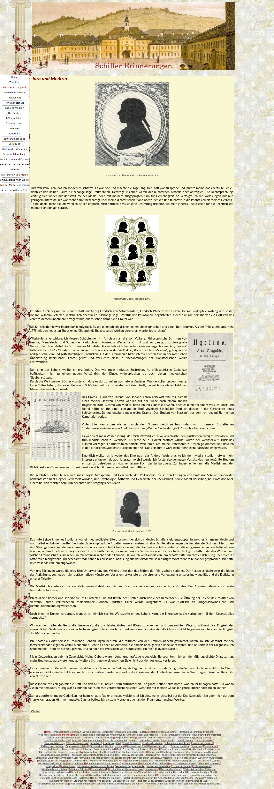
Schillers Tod (175, 783)
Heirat (112, 749)
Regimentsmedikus (98, 734)
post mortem (190, 783)
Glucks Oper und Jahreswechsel (105, 775)
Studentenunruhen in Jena (106, 754)
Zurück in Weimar (131, 743)
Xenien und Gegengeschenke (130, 766)
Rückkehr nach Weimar (52, 746)
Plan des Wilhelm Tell (206, 777)
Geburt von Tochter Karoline (85, 772)
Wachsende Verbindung (49, 763)
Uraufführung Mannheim (122, 734)
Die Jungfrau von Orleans (51, 775)
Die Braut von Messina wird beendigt (92, 780)
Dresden (76, 740)
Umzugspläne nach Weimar (55, 772)
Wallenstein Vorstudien (158, 766)
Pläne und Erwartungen (95, 749)
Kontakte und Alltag (159, 746)
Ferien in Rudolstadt (49, 749)
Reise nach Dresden (81, 754)
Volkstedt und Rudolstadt (177, 743)
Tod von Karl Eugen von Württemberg (203, 757)
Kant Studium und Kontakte (55, 754)
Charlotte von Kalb (146, 737)
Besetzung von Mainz (156, 754)
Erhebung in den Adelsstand (155, 777)
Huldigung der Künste (209, 783)
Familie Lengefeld (112, 743)
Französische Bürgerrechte (182, 754)
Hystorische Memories (148, 749)
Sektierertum (96, 746)
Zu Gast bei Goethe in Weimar (205, 760)
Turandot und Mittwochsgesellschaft (59, 777)
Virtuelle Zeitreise (91, 731)
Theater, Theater (130, 777)
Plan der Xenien (130, 763)
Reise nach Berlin (78, 783)
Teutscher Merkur (204, 740)
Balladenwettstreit (202, 766)
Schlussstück (151, 769)
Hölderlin (178, 757)
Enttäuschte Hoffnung (179, 734)
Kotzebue (84, 777)
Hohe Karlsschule (46, 734)
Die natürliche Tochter (124, 780)
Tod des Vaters (68, 766)
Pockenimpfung (180, 760)
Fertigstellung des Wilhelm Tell (53, 783)
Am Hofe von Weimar (61, 780)
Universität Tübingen (73, 763)
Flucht (163, 734)
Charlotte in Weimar (153, 743)
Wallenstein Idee (89, 752)
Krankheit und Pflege (110, 752)
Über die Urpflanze (136, 760)
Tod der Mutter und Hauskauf (105, 777)
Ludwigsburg (206, 731)
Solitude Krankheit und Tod (153, 763)
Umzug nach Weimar (135, 772)
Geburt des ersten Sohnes (144, 757)
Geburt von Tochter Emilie (102, 783)
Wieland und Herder (149, 740)
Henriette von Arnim (93, 740)
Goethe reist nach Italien (54, 769)
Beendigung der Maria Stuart (201, 772)
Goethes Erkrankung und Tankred (139, 775)
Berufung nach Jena (115, 746)
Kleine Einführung (72, 731)
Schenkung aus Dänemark (206, 752)
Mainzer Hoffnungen (71, 749)
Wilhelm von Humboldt (101, 760)
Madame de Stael (198, 780)
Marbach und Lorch (188, 731)
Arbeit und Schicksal (79, 769)
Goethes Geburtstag (55, 743)
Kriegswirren (52, 766)
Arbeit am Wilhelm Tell (176, 780)
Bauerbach (197, 734)
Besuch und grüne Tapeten (182, 763)
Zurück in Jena (56, 760)
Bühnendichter (212, 734)
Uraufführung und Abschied (204, 775)
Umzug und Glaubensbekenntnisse (53, 757)
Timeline (56, 731)
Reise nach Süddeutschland (103, 757)
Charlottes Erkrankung (112, 772)
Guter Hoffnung (80, 757)
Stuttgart (42, 760)
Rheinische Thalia (104, 737)
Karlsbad (167, 752)
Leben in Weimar (185, 740)
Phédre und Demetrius (156, 783)
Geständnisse (210, 746)
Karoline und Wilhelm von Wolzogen (95, 766)
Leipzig (198, 737)
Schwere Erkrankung (68, 752)
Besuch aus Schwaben (133, 754)
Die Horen (120, 760)
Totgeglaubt (155, 752)
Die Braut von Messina (182, 777)
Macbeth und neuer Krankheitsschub (166, 772)
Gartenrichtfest (98, 769)
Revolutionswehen (206, 754)
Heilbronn (124, 757)
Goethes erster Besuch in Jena (204, 749)
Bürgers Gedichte (47, 752)
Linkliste (150, 731)
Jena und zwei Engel (137, 746)
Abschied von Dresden (116, 740)
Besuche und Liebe (180, 746)
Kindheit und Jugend (166, 731)
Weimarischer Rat (166, 737)
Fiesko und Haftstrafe (147, 734)
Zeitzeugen (107, 731)
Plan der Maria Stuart (170, 769)
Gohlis (207, 737)
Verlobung (197, 746)
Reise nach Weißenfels (159, 760)
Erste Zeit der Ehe (126, 749)
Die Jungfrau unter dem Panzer (173, 775)
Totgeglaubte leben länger (174, 749)
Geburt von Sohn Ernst (209, 763)
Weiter (35, 711)
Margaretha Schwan (125, 737)
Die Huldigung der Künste (130, 783)
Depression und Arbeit (77, 746)
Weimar (133, 740)
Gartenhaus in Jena (181, 766)
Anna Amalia (168, 740)
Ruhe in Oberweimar (76, 775)
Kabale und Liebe (56, 737)
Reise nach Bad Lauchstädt (150, 780)
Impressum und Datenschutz (129, 731)
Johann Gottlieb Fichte (76, 760)
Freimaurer (87, 737)
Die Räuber (81, 734)
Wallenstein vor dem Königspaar (199, 769)
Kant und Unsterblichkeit (134, 752)
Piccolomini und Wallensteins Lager (125, 769)
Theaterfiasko (73, 737)
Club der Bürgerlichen (77, 743)
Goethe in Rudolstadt (202, 743)
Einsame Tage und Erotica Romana (103, 763)
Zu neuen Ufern (185, 737)
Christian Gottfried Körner (57, 740)
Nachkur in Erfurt (182, 752)
